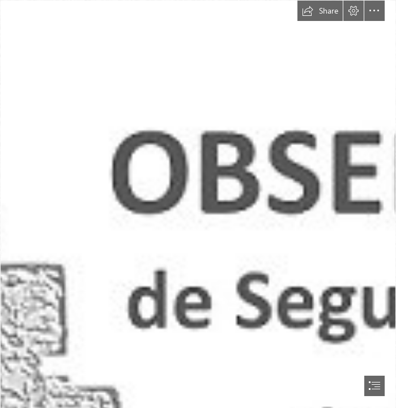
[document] (198, 204)
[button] (320, 11)
